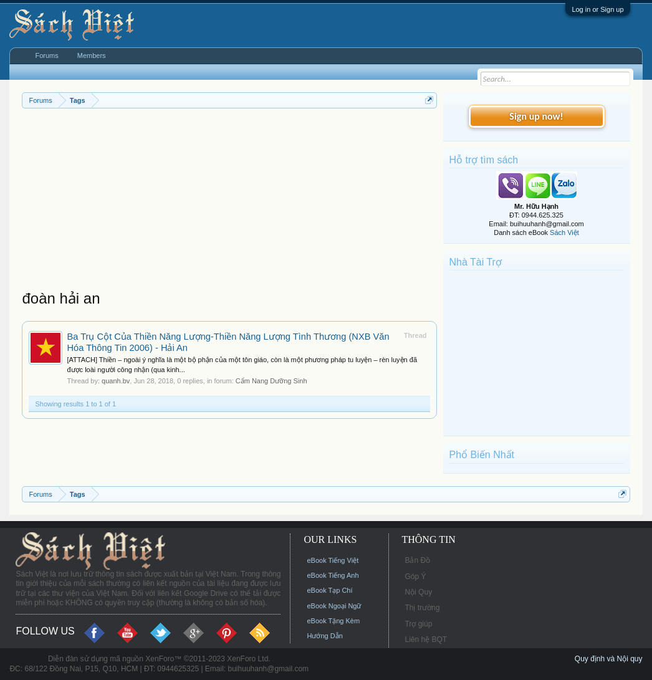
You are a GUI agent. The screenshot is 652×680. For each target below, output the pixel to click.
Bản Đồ (417, 560)
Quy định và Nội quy (609, 658)
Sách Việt (564, 232)
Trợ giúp (418, 624)
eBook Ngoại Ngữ (334, 606)
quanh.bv (116, 381)
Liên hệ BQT (426, 639)
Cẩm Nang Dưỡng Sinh (271, 381)
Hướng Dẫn (324, 635)
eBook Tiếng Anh (332, 575)
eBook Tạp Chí (329, 590)
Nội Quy (418, 592)
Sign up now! (536, 116)
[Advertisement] (229, 202)
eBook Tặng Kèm (333, 621)
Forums (46, 55)
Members (91, 55)
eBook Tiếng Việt (332, 560)
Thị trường (422, 607)
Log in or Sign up (597, 9)
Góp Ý (415, 576)
